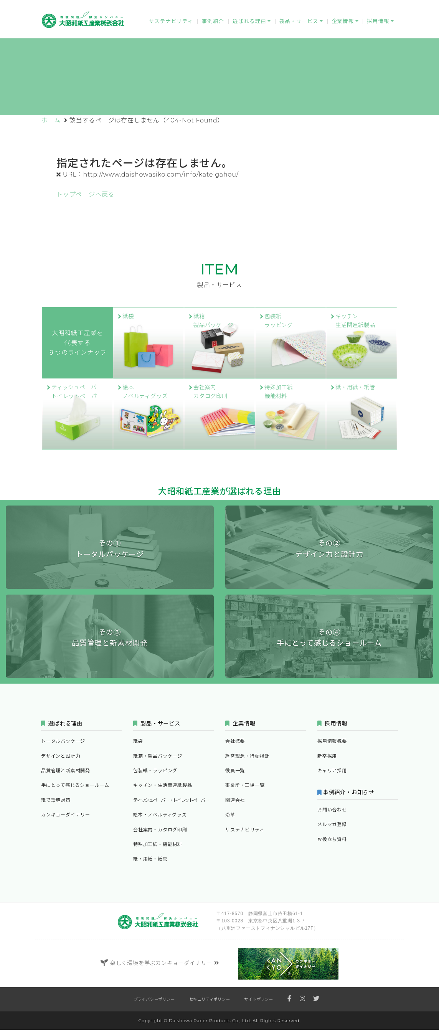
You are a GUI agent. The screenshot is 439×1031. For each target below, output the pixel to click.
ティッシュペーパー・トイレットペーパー (171, 801)
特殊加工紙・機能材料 (157, 845)
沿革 (230, 816)
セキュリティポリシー (209, 1000)
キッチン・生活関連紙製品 (162, 786)
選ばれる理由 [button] (249, 23)
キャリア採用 (332, 772)
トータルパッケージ (63, 742)
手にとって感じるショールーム (75, 786)
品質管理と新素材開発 (65, 772)
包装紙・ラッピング (155, 772)
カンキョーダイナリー (251, 5)
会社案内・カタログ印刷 (160, 830)
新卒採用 (327, 757)
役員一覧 (235, 772)
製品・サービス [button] (299, 23)
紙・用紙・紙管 (150, 860)
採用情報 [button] (378, 23)
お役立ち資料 (378, 5)
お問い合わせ (299, 5)
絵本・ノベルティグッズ (160, 816)
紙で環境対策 (56, 801)
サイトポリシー (258, 1000)
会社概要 (235, 742)
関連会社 (235, 801)
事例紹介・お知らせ (350, 793)
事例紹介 (213, 23)
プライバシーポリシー (154, 1000)
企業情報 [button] (343, 23)
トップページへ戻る (85, 194)
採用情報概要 (332, 742)
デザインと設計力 (60, 757)
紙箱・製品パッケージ (157, 757)
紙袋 (138, 742)
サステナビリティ (171, 23)
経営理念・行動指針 (247, 757)
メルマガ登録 (338, 5)
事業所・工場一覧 (244, 786)
